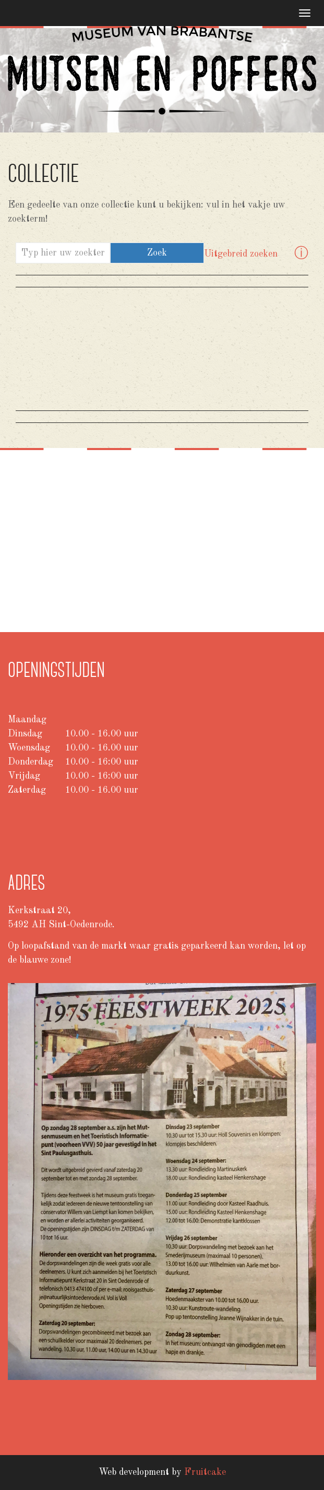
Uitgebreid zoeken (241, 254)
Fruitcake (205, 1472)
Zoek (157, 253)
